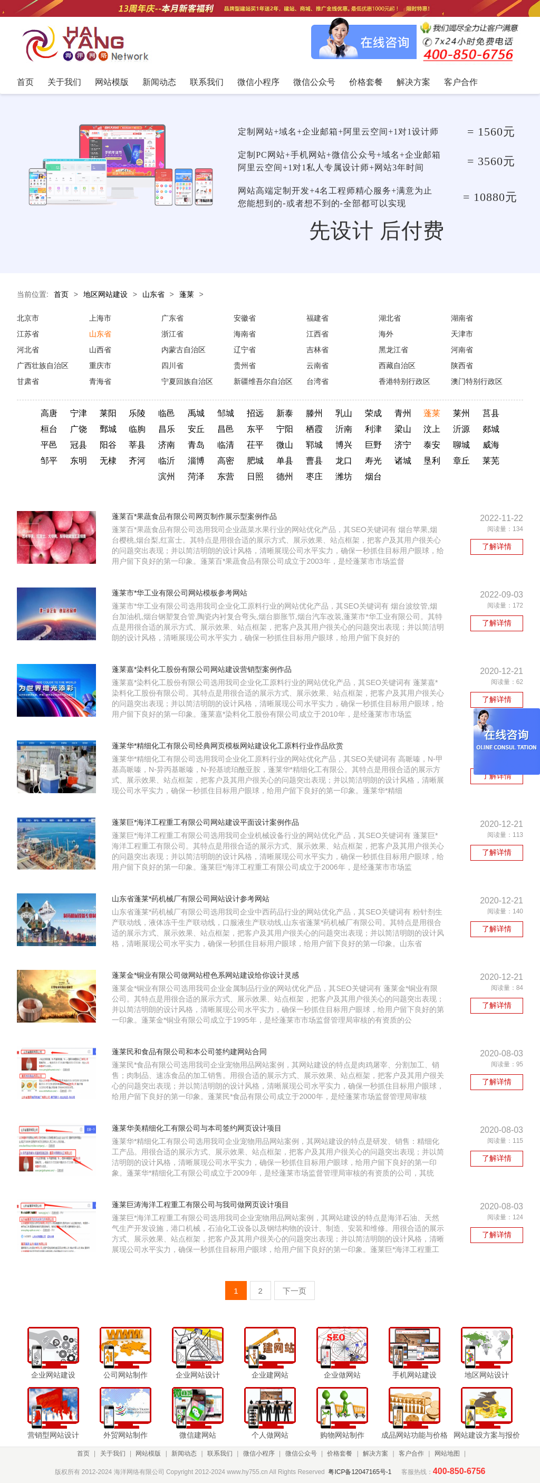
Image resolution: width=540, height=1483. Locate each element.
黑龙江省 (393, 349)
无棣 (108, 460)
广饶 (78, 429)
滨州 (166, 476)
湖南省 (462, 318)
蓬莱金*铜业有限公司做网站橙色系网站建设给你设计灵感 (205, 975)
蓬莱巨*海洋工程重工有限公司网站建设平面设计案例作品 (205, 822)
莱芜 (491, 460)
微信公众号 (301, 1453)
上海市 (100, 318)
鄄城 (108, 429)
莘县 (137, 444)
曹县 (314, 460)
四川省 (172, 365)
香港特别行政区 (404, 381)
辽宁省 (245, 349)
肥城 (255, 460)
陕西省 (462, 365)
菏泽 (196, 476)
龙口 (343, 460)
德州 (284, 476)
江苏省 (28, 334)
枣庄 (314, 476)
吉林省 (317, 349)
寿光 (373, 460)
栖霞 (314, 429)
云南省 (317, 365)
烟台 (373, 476)
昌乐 (166, 429)
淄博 (196, 460)
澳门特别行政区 (477, 381)
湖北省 (390, 318)
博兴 (343, 444)
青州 (402, 413)
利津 (373, 429)
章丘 (461, 460)
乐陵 (137, 413)
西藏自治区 (397, 365)
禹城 (196, 413)
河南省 (462, 349)
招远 (255, 413)
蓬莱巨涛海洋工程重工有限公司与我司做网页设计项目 (200, 1204)
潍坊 (343, 476)
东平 (255, 429)
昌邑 (225, 429)
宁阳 (284, 429)
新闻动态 (184, 1453)
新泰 (284, 413)
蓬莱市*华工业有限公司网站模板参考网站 (179, 593)
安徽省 (245, 318)
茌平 (255, 444)
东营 (225, 476)
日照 (255, 476)
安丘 (196, 429)
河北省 (28, 349)
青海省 (100, 381)
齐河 (137, 460)
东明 (78, 460)
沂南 (343, 429)
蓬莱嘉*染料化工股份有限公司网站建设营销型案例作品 (202, 669)
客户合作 (411, 1453)
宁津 (78, 413)
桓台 (49, 429)
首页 (61, 294)
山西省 (100, 349)
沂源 (461, 429)
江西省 (317, 334)
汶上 (431, 429)
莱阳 (108, 413)
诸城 (402, 460)
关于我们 (113, 1453)
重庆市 (100, 365)
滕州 (314, 413)
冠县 (78, 444)
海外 (386, 334)
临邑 (166, 413)
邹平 (49, 460)
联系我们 (220, 1453)
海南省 (245, 334)
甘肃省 (28, 381)
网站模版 (148, 1453)
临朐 (137, 429)
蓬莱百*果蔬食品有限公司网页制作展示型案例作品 (194, 516)
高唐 (49, 413)
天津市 (462, 334)
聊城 (461, 444)
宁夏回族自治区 (187, 381)
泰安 (431, 444)
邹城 (225, 413)
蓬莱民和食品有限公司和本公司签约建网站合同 (189, 1051)
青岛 (196, 444)
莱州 (461, 413)
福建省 (317, 318)
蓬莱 (186, 294)
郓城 (314, 444)
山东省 (153, 294)
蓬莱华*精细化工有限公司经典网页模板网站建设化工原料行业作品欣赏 (227, 746)
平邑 (49, 444)
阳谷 (108, 444)
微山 (284, 444)
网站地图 (447, 1453)
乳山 (343, 413)
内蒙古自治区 (183, 349)
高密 (225, 460)
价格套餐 (339, 1453)
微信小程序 (259, 1453)
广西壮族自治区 (43, 365)
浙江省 (172, 334)
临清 (225, 444)
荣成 (373, 413)
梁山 (402, 429)
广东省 (172, 318)
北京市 (28, 318)
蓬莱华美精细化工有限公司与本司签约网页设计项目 (197, 1128)
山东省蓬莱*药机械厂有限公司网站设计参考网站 (190, 898)
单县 (284, 460)
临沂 (166, 460)
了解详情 (497, 546)
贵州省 (245, 365)
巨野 (373, 444)
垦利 (431, 460)
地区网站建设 (105, 294)
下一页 (294, 1290)
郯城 (491, 429)
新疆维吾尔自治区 (263, 381)
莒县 (491, 413)
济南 (166, 444)
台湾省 (317, 381)
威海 (491, 444)
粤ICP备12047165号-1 (359, 1472)
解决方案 (375, 1453)
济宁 (402, 444)
